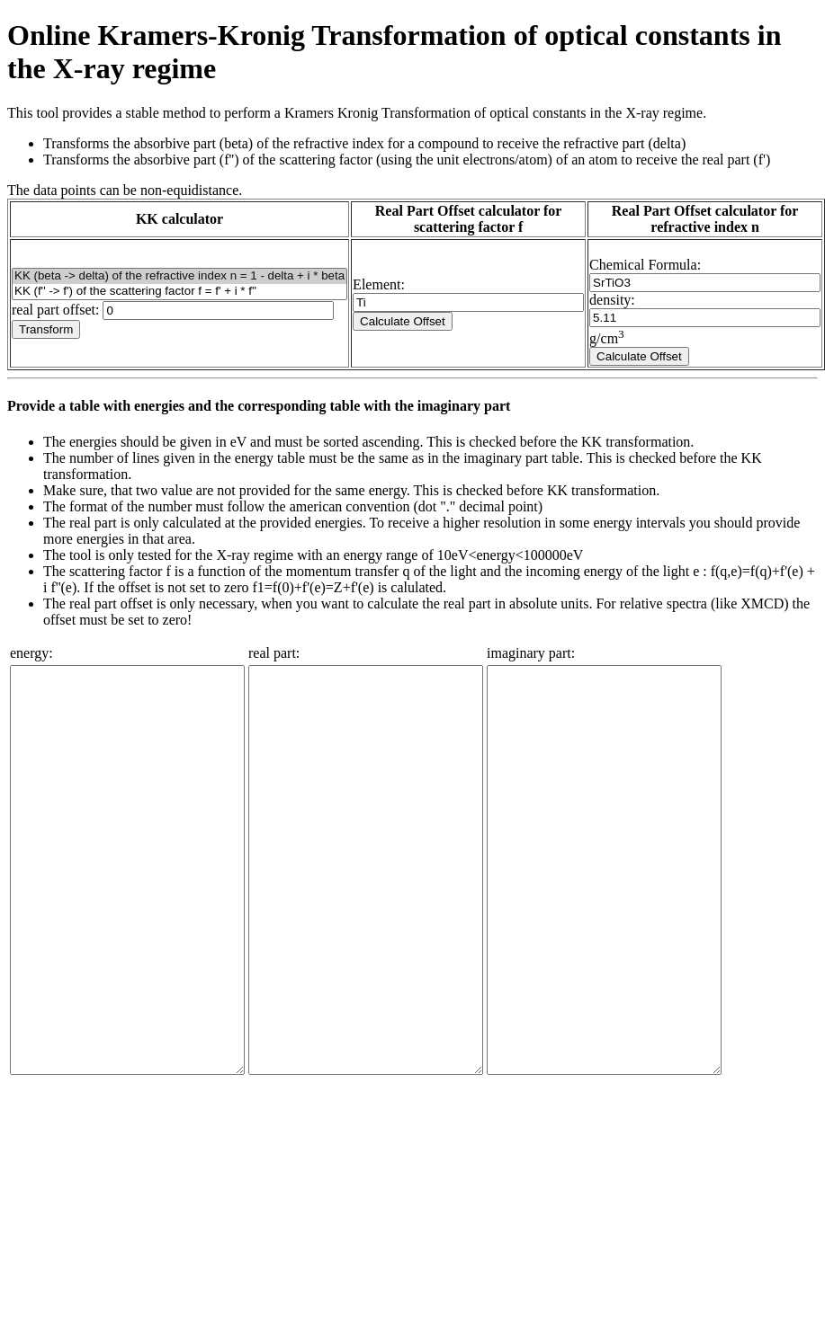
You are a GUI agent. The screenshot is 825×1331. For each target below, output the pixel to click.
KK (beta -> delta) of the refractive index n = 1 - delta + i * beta (179, 276)
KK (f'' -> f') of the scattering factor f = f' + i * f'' (179, 291)
